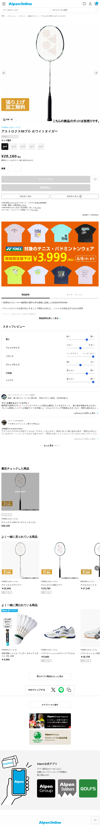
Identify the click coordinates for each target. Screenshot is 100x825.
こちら (23, 205)
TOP (2, 16)
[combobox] (25, 10)
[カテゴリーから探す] (75, 10)
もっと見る (48, 445)
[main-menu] (3, 3)
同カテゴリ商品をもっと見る (50, 676)
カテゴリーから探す (50, 705)
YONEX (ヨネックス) (10, 127)
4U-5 (23, 146)
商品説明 (25, 295)
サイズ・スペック (74, 295)
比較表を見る (74, 196)
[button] (3, 72)
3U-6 (14, 146)
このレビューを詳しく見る (84, 413)
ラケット (22, 16)
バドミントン (11, 16)
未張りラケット (33, 16)
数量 (3, 168)
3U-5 (32, 146)
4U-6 (5, 146)
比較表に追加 (25, 196)
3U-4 (41, 146)
